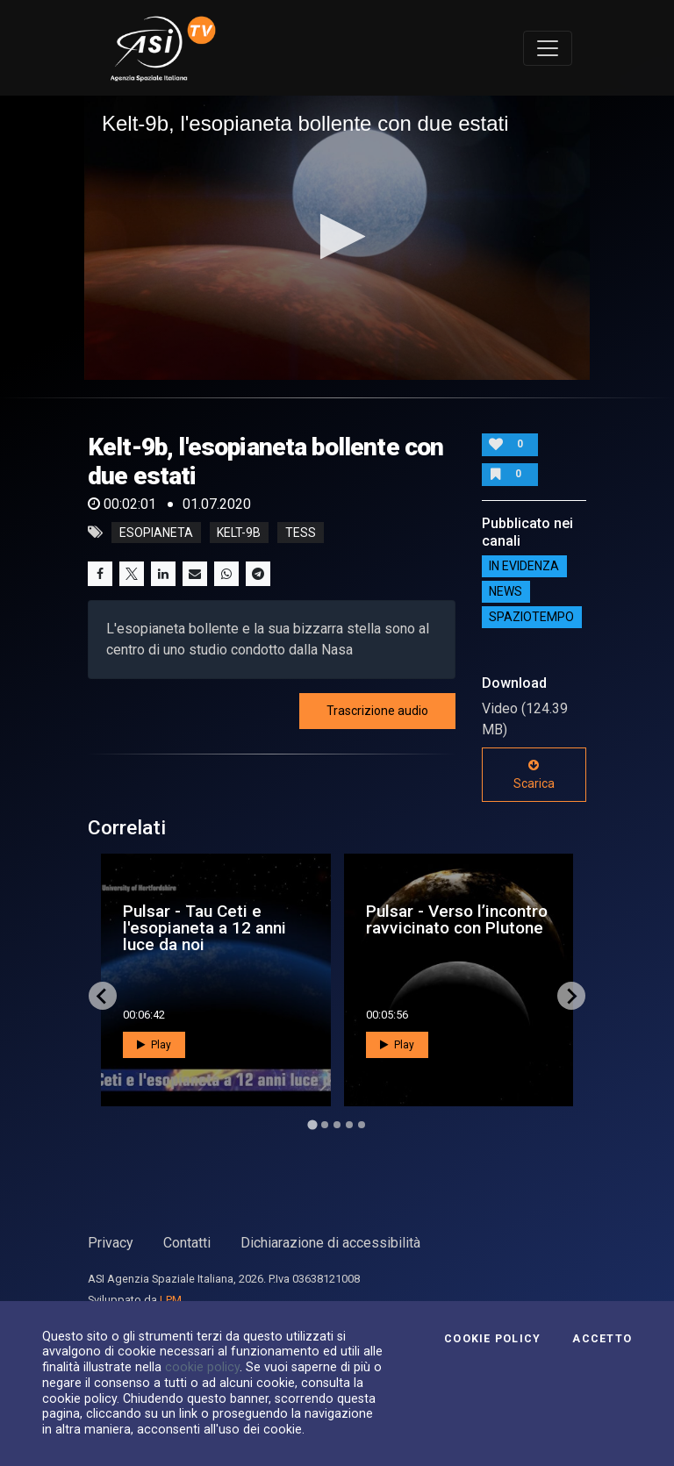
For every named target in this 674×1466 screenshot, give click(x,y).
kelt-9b (239, 533)
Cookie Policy (492, 1339)
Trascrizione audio (377, 711)
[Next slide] (571, 996)
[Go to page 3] (337, 1124)
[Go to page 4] (349, 1124)
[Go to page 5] (361, 1124)
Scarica (534, 774)
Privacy (110, 1242)
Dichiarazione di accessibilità (330, 1242)
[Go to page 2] (324, 1124)
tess (300, 533)
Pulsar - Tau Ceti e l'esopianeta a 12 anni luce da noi (204, 928)
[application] (337, 238)
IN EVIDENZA (524, 567)
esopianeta (156, 533)
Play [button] (154, 1045)
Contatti (187, 1242)
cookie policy (202, 1367)
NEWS (505, 592)
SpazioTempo (531, 618)
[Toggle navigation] (547, 48)
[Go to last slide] (103, 996)
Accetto (602, 1339)
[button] (337, 236)
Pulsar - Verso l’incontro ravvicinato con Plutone (457, 919)
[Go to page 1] (312, 1125)
